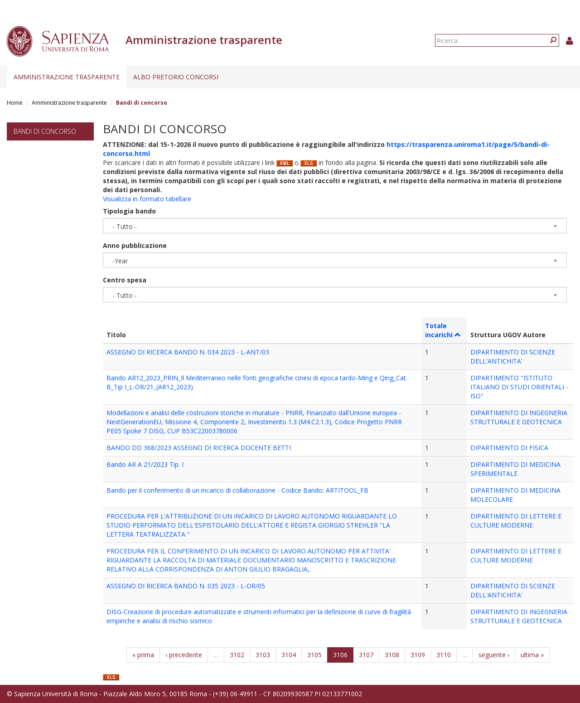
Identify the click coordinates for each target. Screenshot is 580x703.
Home (15, 103)
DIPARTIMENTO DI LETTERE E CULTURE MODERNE (515, 520)
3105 (314, 654)
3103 (263, 654)
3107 (366, 654)
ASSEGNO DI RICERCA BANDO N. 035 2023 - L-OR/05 (185, 586)
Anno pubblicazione (135, 245)
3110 (443, 654)
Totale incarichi (443, 330)
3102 (237, 654)
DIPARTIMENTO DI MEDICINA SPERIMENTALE (515, 469)
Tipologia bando (129, 211)
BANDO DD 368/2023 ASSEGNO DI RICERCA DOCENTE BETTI (198, 447)
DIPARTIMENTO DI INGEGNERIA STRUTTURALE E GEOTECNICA (518, 417)
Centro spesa (124, 280)
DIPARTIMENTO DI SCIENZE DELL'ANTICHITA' (512, 356)
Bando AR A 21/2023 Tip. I (145, 464)
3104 (288, 654)
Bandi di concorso (45, 131)
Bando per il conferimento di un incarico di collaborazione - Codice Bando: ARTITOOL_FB (237, 490)
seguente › (493, 654)
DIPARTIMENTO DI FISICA (509, 447)
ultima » (532, 654)
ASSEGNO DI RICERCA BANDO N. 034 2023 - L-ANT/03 (187, 352)
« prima (143, 654)
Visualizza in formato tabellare (147, 198)
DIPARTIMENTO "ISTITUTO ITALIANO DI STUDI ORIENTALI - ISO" (519, 386)
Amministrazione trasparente (67, 77)
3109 (418, 654)
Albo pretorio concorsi (175, 77)
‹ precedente (183, 654)
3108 (392, 654)
